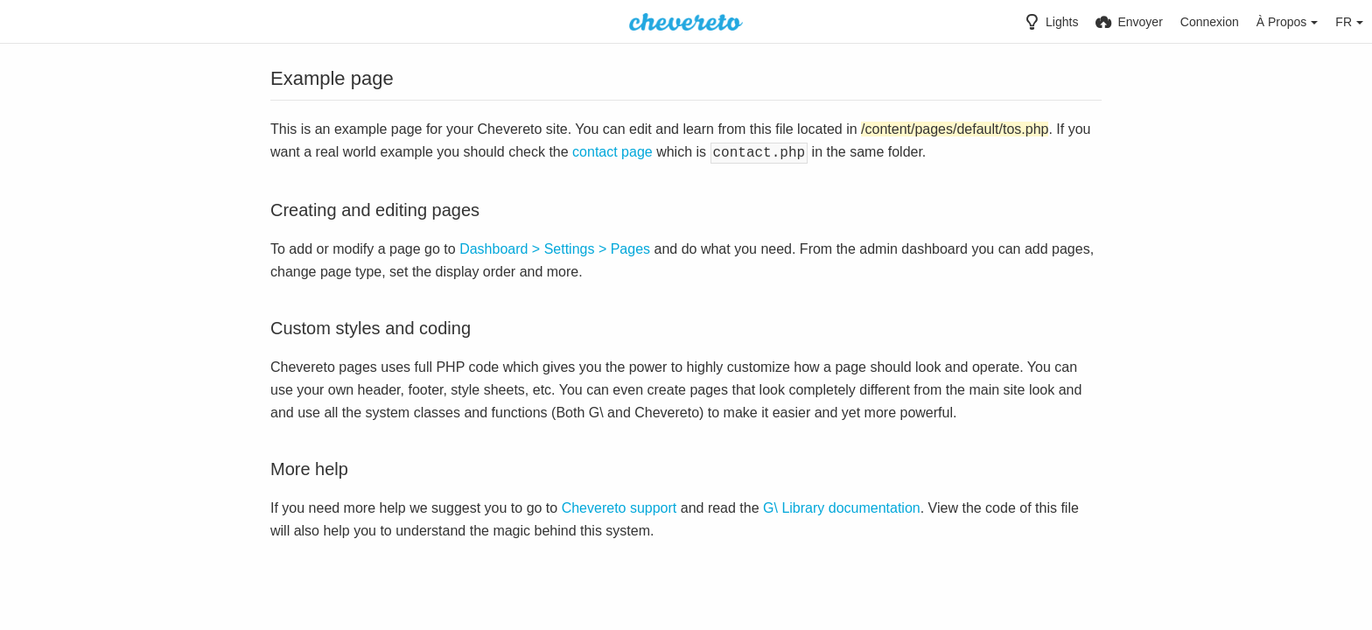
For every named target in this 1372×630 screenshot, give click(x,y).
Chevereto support (619, 506)
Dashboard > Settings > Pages (554, 247)
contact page (612, 151)
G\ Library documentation (841, 506)
